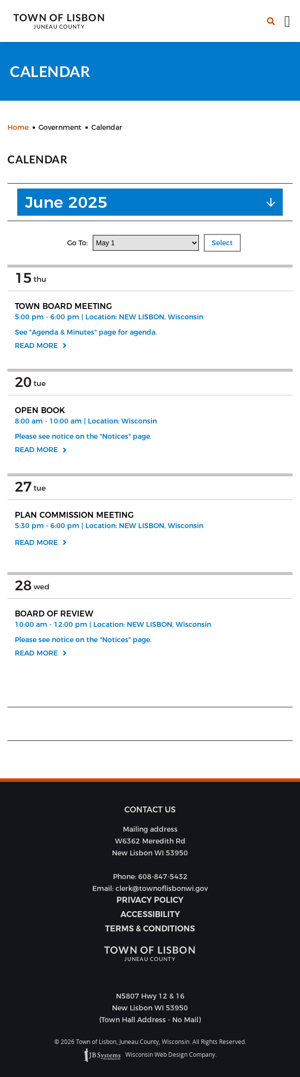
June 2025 (66, 202)
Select (222, 242)
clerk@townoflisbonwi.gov (161, 888)
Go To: (78, 242)
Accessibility (150, 914)
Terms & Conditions (150, 928)
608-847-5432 (163, 876)
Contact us (150, 809)
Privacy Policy (150, 900)
